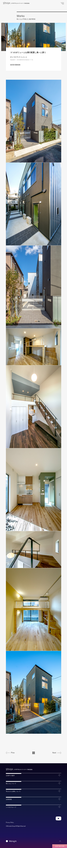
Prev (13, 752)
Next (54, 752)
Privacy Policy (10, 822)
